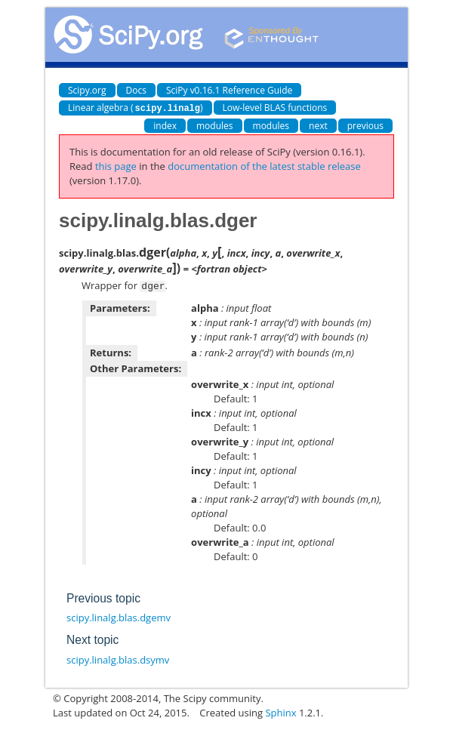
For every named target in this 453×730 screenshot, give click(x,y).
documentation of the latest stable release (264, 165)
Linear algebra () (135, 107)
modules (214, 125)
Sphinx (280, 711)
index (165, 125)
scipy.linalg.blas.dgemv (118, 616)
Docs (136, 90)
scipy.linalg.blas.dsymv (117, 658)
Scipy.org (87, 90)
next (318, 125)
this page (116, 165)
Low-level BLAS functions (275, 107)
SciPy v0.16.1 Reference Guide (229, 90)
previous (365, 125)
